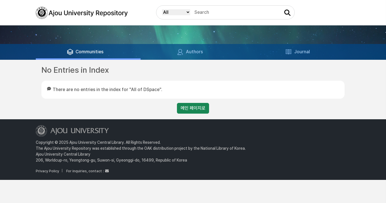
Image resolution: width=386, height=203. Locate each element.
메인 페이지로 (193, 108)
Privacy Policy (47, 171)
